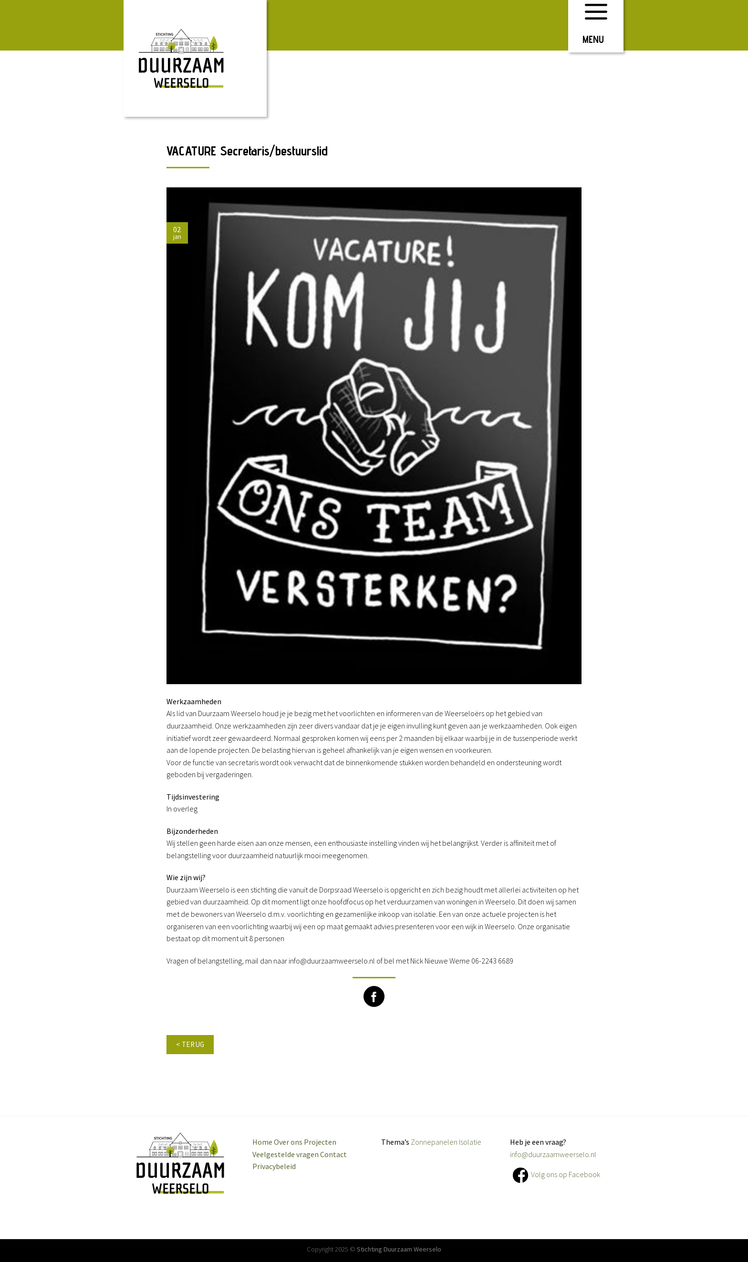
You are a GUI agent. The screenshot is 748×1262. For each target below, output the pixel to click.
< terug (190, 1044)
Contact (333, 1154)
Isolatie (470, 1142)
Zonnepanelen (434, 1142)
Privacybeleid (274, 1166)
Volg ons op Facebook (565, 1174)
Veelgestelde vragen (285, 1154)
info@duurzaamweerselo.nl (553, 1154)
